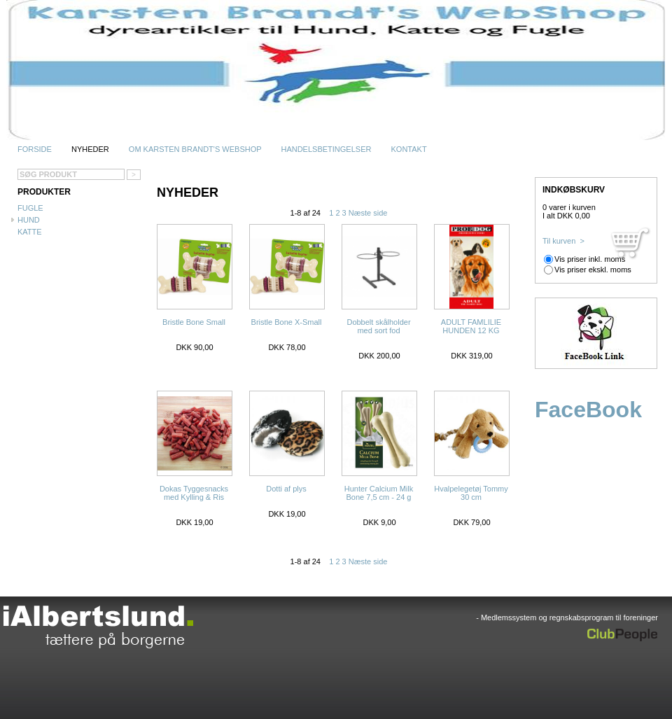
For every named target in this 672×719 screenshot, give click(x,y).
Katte (30, 232)
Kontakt (408, 149)
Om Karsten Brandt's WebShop (195, 149)
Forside (35, 149)
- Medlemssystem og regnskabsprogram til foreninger (567, 617)
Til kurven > (563, 241)
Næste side (368, 213)
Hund (29, 220)
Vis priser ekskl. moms (592, 269)
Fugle (30, 208)
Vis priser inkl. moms (589, 259)
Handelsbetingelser (326, 149)
